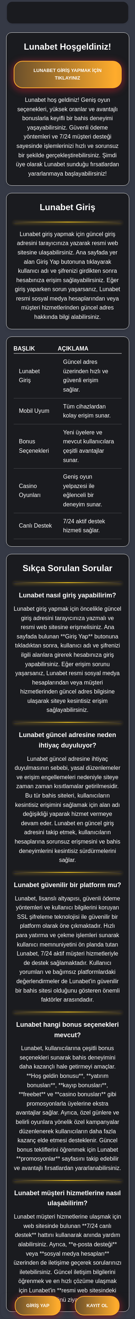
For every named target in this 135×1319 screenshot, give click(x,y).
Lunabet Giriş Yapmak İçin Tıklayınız (67, 74)
